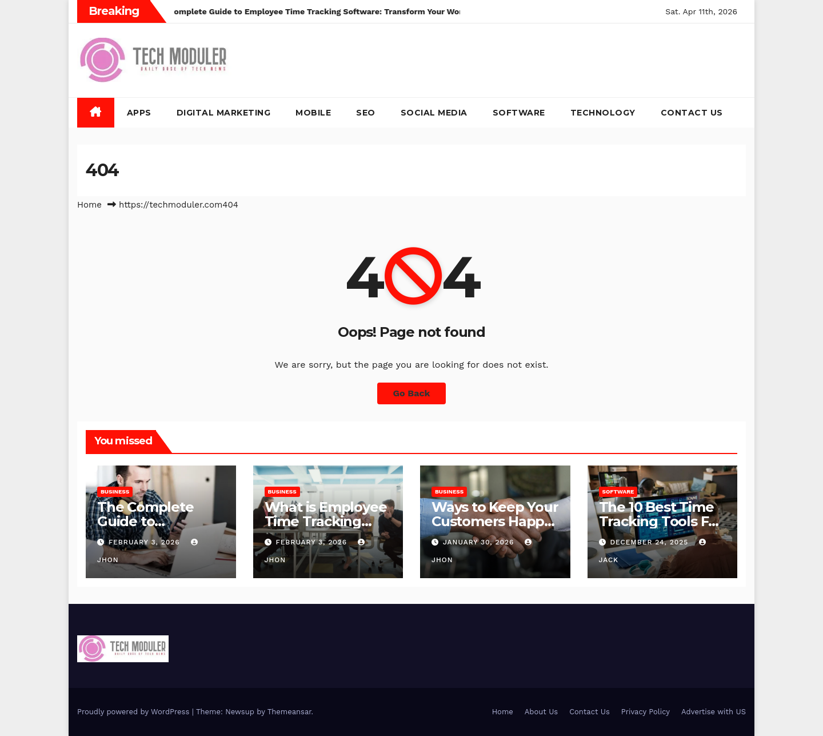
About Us (541, 711)
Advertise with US (713, 711)
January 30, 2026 (480, 542)
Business (115, 491)
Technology (603, 113)
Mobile (313, 113)
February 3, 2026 (146, 542)
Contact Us (692, 113)
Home (89, 205)
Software (519, 113)
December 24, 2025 (650, 542)
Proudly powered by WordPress (134, 711)
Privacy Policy (645, 711)
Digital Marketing (224, 113)
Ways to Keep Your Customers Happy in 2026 (495, 521)
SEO (365, 113)
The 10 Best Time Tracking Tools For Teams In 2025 (660, 521)
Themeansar (289, 711)
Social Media (434, 113)
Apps (139, 113)
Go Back (411, 393)
